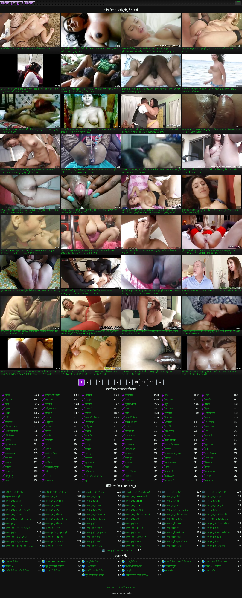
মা (46, 444)
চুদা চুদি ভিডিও (91, 561)
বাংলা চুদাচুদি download (136, 496)
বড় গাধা (209, 480)
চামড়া (88, 413)
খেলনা (48, 417)
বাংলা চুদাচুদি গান (133, 505)
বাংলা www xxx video (55, 561)
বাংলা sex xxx (12, 566)
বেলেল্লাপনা (170, 462)
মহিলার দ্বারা (50, 408)
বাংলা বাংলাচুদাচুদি (173, 519)
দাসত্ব (87, 444)
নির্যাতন (208, 462)
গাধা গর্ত (209, 458)
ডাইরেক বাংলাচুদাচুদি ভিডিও (138, 492)
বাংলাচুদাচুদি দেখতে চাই (135, 537)
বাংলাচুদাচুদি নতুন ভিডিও (16, 541)
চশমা (7, 449)
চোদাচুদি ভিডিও (132, 561)
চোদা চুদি (169, 570)
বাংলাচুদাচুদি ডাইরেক (174, 532)
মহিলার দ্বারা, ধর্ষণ (173, 453)
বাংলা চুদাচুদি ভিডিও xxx (96, 514)
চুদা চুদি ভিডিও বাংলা (94, 575)
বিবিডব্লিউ (169, 476)
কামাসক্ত (169, 408)
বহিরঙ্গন (88, 426)
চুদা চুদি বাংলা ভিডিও (54, 566)
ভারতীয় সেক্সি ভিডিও (95, 570)
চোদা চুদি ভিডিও (52, 570)
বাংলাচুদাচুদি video (173, 523)
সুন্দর (7, 408)
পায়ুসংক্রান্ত (210, 413)
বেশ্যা (207, 417)
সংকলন (8, 422)
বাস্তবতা (129, 453)
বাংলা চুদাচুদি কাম (53, 505)
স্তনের (168, 458)
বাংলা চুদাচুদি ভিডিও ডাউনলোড (19, 519)
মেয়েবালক (210, 471)
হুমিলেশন (89, 462)
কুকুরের (8, 399)
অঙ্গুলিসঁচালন (92, 417)
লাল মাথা (209, 426)
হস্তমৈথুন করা (131, 422)
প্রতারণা (9, 471)
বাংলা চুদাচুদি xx (172, 501)
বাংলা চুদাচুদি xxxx (13, 505)
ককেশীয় (49, 440)
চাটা (47, 471)
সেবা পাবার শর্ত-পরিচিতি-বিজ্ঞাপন (121, 587)
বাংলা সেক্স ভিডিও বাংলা (216, 561)
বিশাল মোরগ (11, 426)
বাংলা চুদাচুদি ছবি (53, 510)
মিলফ (207, 404)
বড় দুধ (88, 399)
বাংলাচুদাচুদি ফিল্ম (133, 541)
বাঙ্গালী (128, 476)
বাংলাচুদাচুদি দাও (92, 537)
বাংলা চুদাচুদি (51, 496)
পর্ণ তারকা (209, 422)
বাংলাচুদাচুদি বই (212, 541)
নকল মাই (169, 471)
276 (151, 382)
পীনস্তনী (88, 395)
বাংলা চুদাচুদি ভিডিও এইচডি (137, 514)
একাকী (168, 426)
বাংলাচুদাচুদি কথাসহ (134, 528)
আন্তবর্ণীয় (129, 431)
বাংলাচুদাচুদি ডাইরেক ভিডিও (217, 532)
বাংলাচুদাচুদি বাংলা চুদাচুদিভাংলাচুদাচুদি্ (19, 546)
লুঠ (166, 404)
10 (136, 382)
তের (127, 408)
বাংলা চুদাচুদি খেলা (93, 505)
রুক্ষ (7, 480)
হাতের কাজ (10, 444)
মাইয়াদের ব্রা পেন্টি (93, 476)
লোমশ (48, 426)
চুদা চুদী (128, 570)
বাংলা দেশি (210, 570)
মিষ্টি (127, 413)
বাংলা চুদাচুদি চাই (172, 505)
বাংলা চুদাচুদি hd (172, 496)
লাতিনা (128, 462)
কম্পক (168, 449)
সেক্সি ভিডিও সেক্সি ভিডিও (17, 570)
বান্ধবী (48, 431)
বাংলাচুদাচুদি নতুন (213, 537)
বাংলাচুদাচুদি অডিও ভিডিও (217, 523)
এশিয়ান (168, 422)
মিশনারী (88, 404)
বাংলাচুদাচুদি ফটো (93, 541)
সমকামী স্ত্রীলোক (132, 417)
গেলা (47, 458)
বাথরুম (208, 476)
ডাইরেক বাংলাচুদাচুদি (94, 492)
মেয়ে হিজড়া (130, 471)
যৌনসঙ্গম (89, 471)
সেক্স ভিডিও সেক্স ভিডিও (136, 575)
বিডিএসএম (170, 440)
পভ (206, 431)
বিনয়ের (168, 417)
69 (206, 449)
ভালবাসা (49, 480)
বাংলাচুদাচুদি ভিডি (133, 546)
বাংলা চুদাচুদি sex (13, 501)
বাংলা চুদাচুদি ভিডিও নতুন (57, 519)
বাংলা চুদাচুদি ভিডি (13, 514)
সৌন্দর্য (88, 408)
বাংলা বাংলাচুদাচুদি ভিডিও (216, 519)
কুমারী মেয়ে (130, 404)
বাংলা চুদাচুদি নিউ (213, 510)
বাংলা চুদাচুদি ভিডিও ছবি (216, 514)
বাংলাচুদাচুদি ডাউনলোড (16, 537)
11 (143, 382)
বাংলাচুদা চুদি (11, 523)
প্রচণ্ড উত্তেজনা (172, 444)
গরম (7, 413)
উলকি (88, 431)
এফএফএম (130, 449)
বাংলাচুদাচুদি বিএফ (53, 546)
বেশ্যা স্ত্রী (208, 435)
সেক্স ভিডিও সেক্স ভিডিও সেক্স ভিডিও (179, 561)
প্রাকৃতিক (49, 422)
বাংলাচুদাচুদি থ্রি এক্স (54, 537)
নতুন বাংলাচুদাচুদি (13, 496)
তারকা (88, 449)
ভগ (166, 395)
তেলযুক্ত (89, 453)
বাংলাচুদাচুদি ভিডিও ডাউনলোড (119, 550)
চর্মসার (168, 435)
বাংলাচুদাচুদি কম (172, 528)
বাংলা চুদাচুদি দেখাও (134, 510)
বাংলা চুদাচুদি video (54, 501)
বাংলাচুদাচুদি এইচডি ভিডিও (17, 528)
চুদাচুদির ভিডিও (12, 561)
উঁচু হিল (8, 458)
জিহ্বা (88, 440)
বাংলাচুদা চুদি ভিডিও (54, 523)
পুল (87, 480)
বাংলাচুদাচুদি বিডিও (93, 546)
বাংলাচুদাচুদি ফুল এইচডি (176, 541)
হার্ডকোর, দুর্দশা (52, 467)
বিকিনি (8, 467)
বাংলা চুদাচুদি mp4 (213, 496)
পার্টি (167, 467)
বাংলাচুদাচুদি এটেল (93, 528)
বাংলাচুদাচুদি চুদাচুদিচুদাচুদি (56, 532)
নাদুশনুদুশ (9, 476)
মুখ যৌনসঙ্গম (211, 453)
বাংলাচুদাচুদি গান (212, 528)
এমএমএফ (10, 453)
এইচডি (208, 399)
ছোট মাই (169, 399)
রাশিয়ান (48, 462)
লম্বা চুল (128, 458)
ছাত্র (127, 467)
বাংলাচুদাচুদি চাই (12, 532)
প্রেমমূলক (129, 480)
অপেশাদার (169, 431)
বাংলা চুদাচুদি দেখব (93, 510)
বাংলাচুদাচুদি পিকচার (54, 541)
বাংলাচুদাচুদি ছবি (132, 532)
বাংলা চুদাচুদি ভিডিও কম (176, 514)
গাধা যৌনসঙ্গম (11, 431)
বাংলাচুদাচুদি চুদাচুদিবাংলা (96, 532)
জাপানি (88, 435)
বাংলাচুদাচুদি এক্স (52, 528)
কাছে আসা (130, 444)
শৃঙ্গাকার (168, 413)
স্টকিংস (48, 413)
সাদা (127, 399)
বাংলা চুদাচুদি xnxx (133, 501)
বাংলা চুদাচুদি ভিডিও (54, 514)
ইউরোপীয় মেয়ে (52, 395)
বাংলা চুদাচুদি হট (132, 519)
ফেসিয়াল (89, 422)
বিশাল (48, 476)
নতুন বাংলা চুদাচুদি (173, 492)
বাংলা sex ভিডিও (213, 566)
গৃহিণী (48, 449)
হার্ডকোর (129, 395)
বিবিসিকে (9, 435)
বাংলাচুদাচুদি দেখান (173, 537)
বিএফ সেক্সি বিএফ (133, 566)
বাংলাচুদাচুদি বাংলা (17, 3)
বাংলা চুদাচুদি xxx (212, 501)
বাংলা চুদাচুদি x (91, 501)
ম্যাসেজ (88, 467)
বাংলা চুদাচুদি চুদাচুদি (214, 505)
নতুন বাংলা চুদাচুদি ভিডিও (216, 492)
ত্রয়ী (7, 417)
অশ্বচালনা (49, 399)
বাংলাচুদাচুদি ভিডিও (174, 546)
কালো (128, 426)
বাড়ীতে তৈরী (51, 453)
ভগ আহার (130, 435)
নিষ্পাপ (48, 404)
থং (206, 440)
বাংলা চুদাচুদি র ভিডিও (95, 519)
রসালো (8, 462)
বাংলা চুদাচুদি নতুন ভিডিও (176, 510)
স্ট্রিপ (207, 408)
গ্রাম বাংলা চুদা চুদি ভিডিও (56, 492)
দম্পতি (48, 435)
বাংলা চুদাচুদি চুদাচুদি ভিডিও (17, 510)
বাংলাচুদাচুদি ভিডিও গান (216, 546)
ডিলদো (128, 440)
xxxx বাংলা (90, 566)
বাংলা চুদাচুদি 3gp (93, 496)
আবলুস (88, 458)
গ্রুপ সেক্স (209, 444)
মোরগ (8, 440)
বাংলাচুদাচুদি (90, 523)
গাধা (207, 395)
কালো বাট (169, 480)
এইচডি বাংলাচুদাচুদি (14, 492)
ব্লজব (7, 395)
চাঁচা (7, 404)
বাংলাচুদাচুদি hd (132, 523)
